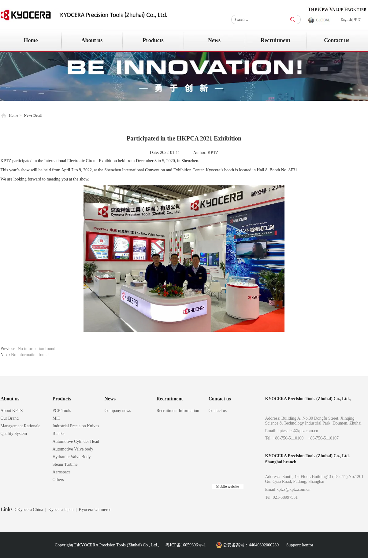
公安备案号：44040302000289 (251, 545)
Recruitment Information (178, 410)
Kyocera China (30, 509)
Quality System (14, 433)
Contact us (220, 398)
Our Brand (10, 418)
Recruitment (170, 398)
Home (13, 115)
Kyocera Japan (61, 509)
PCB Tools (62, 410)
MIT (57, 418)
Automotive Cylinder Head (76, 441)
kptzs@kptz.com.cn (293, 489)
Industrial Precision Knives (76, 426)
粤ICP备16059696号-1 (185, 545)
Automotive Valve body (73, 449)
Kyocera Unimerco (95, 509)
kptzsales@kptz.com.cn (297, 431)
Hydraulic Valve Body (72, 456)
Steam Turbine (65, 464)
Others (58, 479)
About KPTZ (12, 410)
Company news (118, 410)
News (110, 398)
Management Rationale (20, 426)
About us (10, 398)
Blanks (59, 433)
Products (62, 398)
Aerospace (62, 472)
